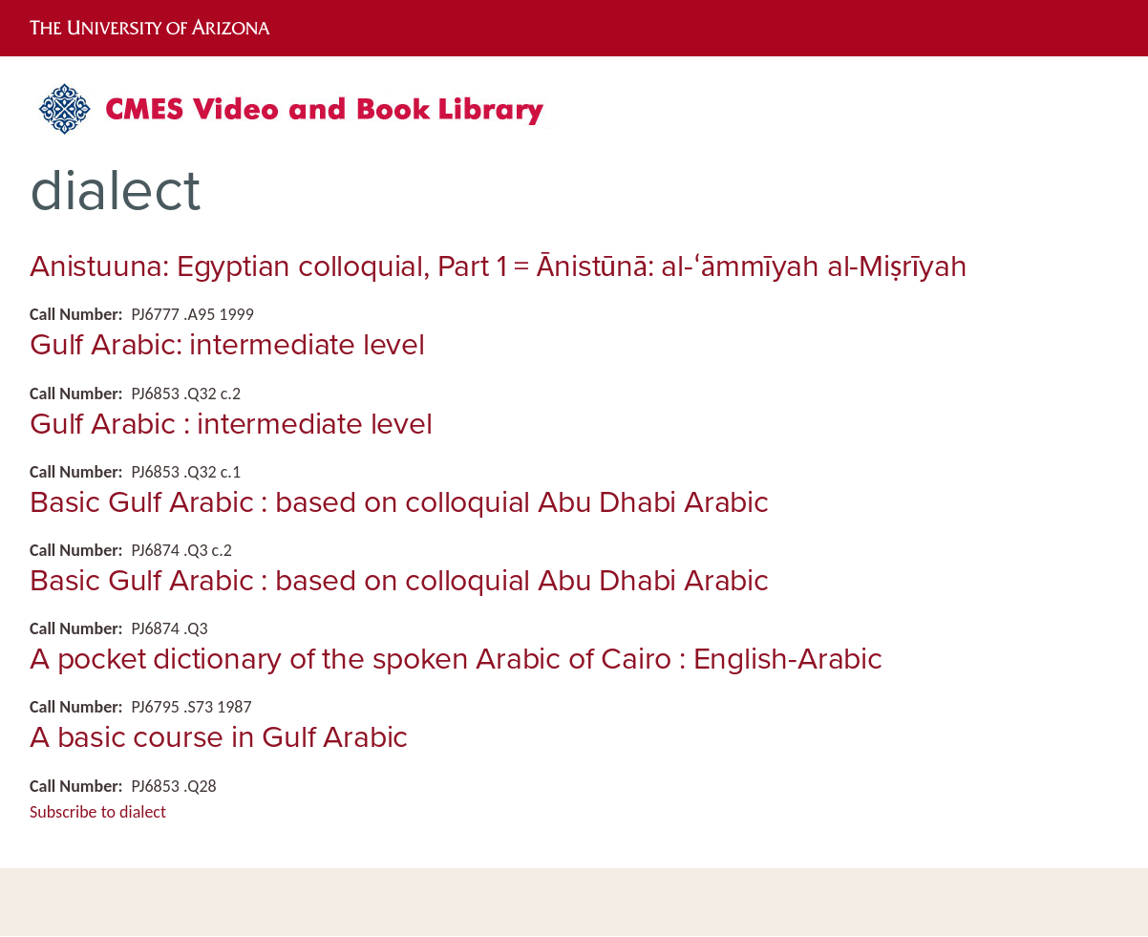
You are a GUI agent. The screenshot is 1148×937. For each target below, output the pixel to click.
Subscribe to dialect (98, 811)
